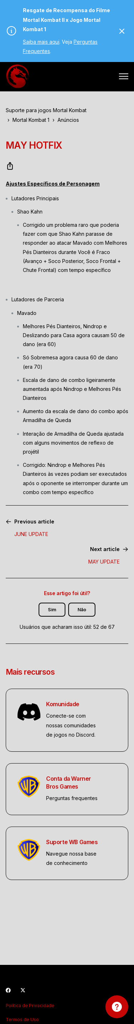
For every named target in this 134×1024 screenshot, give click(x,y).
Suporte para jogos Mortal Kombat (46, 110)
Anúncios (68, 120)
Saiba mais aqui (41, 42)
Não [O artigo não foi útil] (82, 609)
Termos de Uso (22, 1019)
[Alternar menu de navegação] (123, 76)
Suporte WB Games (72, 842)
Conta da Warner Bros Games (68, 782)
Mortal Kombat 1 (31, 120)
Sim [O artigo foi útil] (52, 609)
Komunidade (62, 704)
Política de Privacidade (30, 1005)
